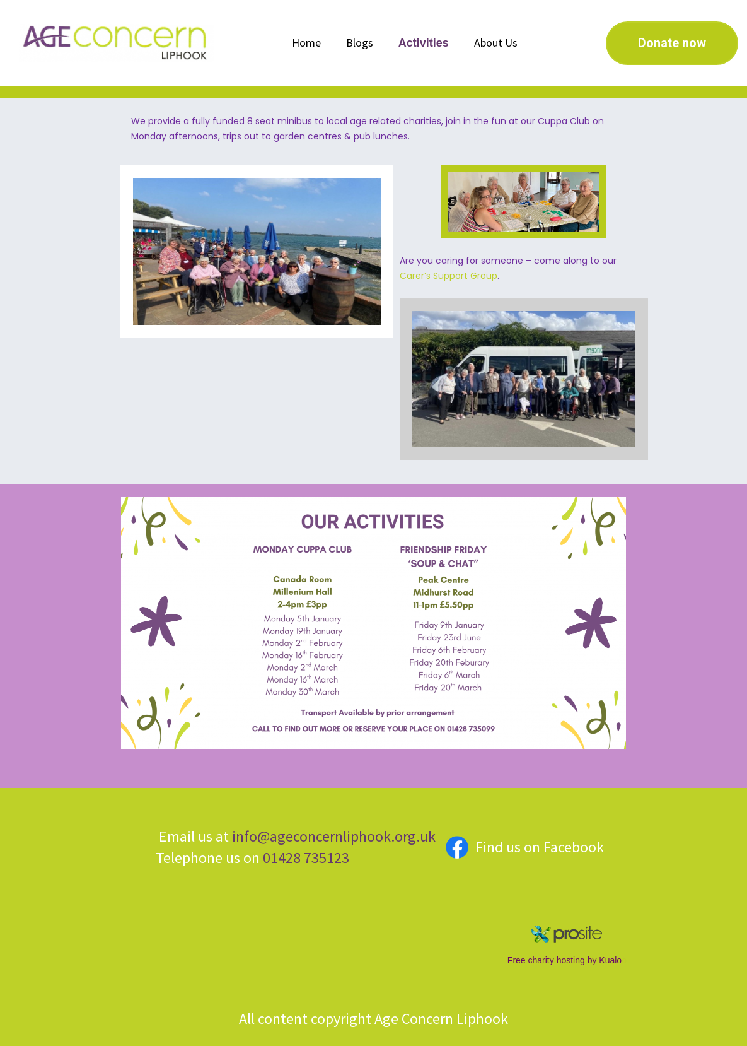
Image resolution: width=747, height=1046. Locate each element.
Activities (423, 43)
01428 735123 (304, 857)
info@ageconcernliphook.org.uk (334, 836)
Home (306, 42)
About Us (496, 42)
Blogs (359, 42)
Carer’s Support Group (448, 275)
